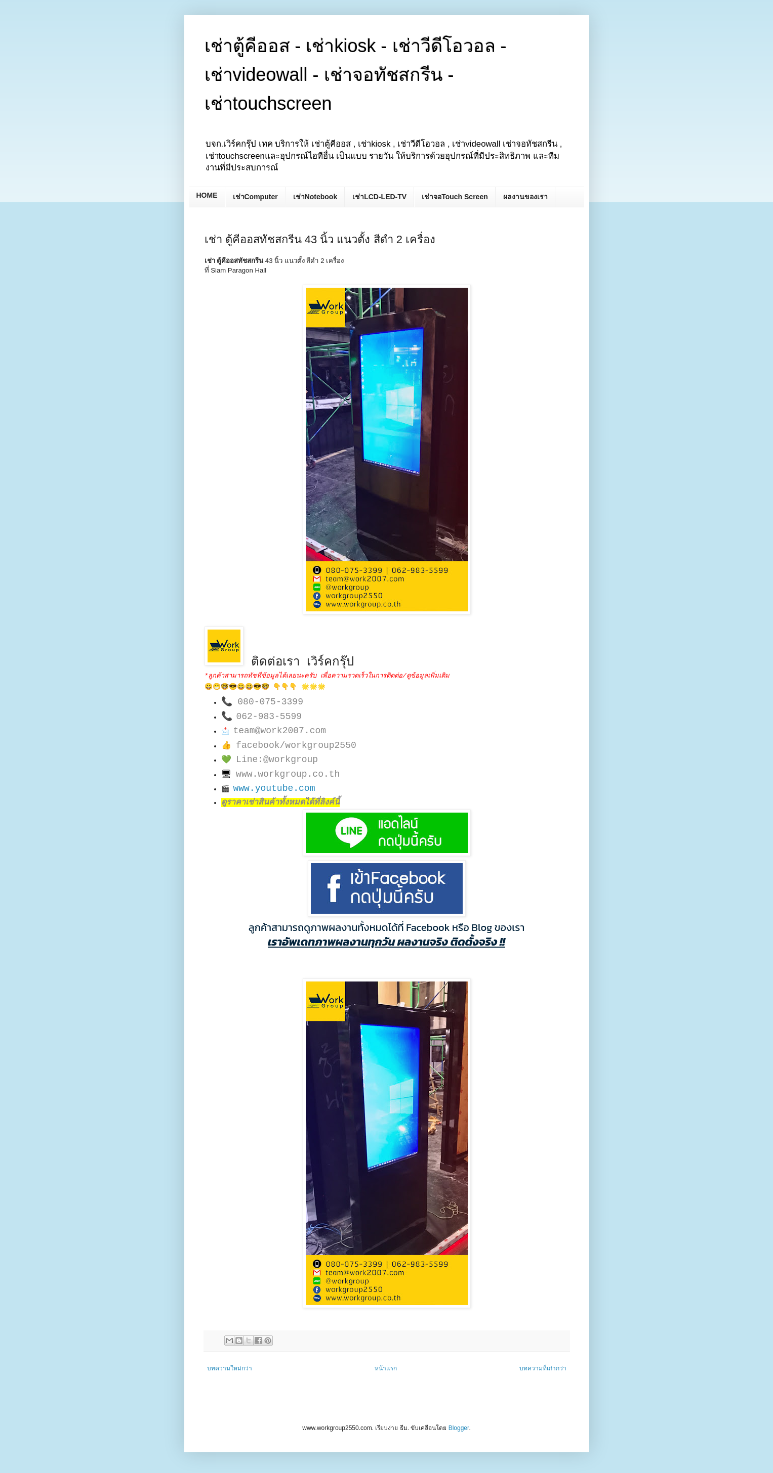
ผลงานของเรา (525, 197)
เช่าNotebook (315, 197)
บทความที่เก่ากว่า (542, 1368)
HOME (207, 195)
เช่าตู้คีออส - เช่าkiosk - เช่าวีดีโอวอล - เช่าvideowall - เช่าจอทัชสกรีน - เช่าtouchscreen (356, 74)
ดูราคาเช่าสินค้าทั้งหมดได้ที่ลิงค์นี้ (280, 802)
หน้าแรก (386, 1368)
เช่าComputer (255, 197)
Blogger (459, 1428)
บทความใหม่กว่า (229, 1368)
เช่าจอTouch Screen (455, 197)
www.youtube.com (274, 788)
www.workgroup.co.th (288, 774)
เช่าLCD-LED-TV (379, 197)
